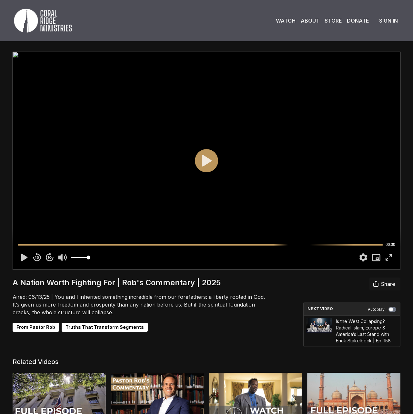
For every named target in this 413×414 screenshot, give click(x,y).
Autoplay (382, 309)
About (310, 20)
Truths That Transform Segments (104, 327)
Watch (286, 20)
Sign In (388, 20)
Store (333, 20)
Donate (358, 20)
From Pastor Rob (35, 327)
